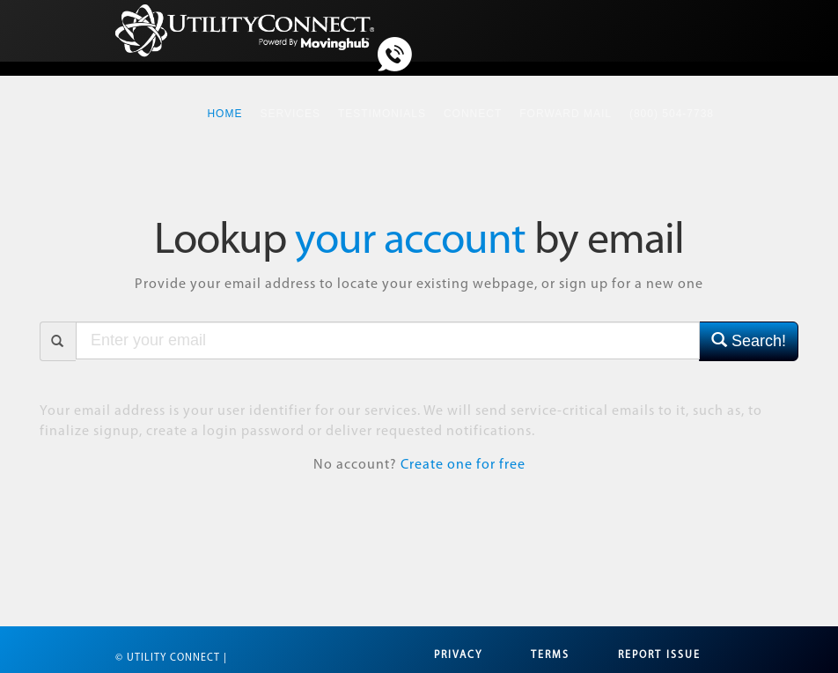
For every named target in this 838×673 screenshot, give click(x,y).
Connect (473, 113)
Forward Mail (565, 113)
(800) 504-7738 (671, 113)
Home (229, 103)
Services (290, 113)
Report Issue (659, 655)
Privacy (458, 655)
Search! (748, 340)
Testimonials (382, 113)
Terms (550, 655)
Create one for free (463, 465)
